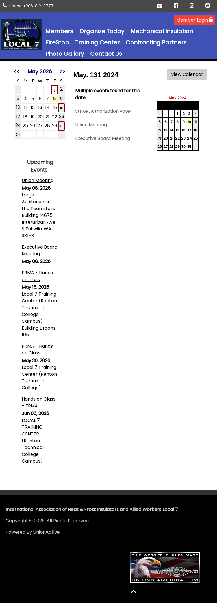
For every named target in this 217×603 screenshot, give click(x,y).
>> (63, 71)
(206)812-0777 (38, 6)
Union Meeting (37, 180)
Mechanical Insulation (162, 31)
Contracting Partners (156, 42)
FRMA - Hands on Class (37, 349)
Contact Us (106, 54)
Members (59, 31)
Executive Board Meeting (39, 250)
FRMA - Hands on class (37, 276)
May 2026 (40, 71)
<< (16, 71)
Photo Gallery (64, 54)
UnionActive (46, 532)
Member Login (194, 20)
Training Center (97, 42)
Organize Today (101, 31)
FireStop (57, 42)
